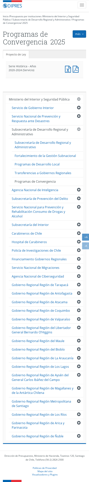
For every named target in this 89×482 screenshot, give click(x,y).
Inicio (5, 16)
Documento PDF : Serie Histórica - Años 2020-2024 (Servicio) (76, 68)
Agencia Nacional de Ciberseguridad (38, 276)
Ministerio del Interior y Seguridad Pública (39, 99)
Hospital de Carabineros (29, 242)
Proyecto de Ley (16, 54)
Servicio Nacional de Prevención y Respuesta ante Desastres (36, 118)
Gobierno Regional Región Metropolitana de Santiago (41, 403)
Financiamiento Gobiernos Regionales (39, 259)
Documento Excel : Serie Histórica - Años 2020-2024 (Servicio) (69, 68)
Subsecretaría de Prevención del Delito (40, 199)
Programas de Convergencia (35, 181)
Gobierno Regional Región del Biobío (38, 349)
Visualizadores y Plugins (45, 474)
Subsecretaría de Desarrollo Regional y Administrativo (41, 19)
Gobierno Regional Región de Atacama (39, 302)
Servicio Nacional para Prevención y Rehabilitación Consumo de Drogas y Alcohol (38, 211)
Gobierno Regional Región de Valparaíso (41, 319)
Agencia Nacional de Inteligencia (35, 190)
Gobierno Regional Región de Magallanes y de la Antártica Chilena (42, 390)
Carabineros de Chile (27, 233)
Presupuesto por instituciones (26, 16)
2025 (25, 23)
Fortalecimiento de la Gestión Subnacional (45, 156)
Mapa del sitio (44, 471)
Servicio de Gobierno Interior (33, 108)
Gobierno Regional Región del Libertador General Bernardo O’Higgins (41, 330)
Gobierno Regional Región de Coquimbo (41, 310)
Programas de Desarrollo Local (37, 164)
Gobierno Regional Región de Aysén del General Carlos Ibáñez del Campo (40, 377)
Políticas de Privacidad (45, 467)
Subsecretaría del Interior (30, 225)
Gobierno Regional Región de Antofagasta (42, 293)
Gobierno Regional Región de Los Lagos (40, 366)
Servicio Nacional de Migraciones (35, 268)
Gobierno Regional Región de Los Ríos (39, 414)
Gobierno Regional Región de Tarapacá (40, 285)
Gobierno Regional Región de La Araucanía (42, 358)
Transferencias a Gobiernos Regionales (43, 173)
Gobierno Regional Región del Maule (38, 341)
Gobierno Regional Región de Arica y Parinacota (38, 425)
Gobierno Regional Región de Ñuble (37, 436)
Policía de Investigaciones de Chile (36, 250)
